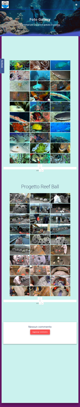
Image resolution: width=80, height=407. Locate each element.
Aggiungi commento (40, 332)
